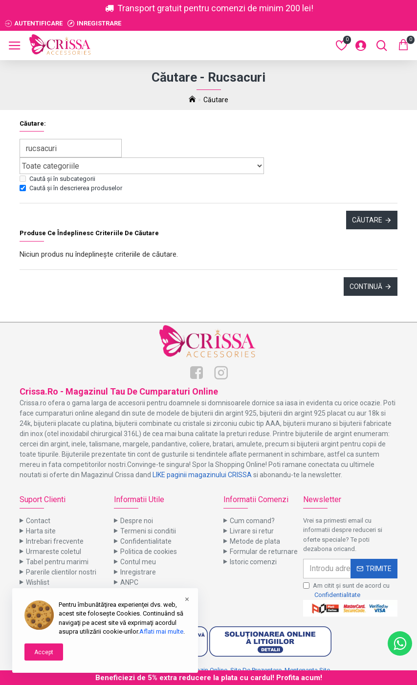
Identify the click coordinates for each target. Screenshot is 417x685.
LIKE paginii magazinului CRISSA (202, 475)
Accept (43, 652)
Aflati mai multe (161, 631)
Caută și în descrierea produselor (71, 188)
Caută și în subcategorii (57, 178)
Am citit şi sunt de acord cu (346, 591)
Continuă (366, 286)
